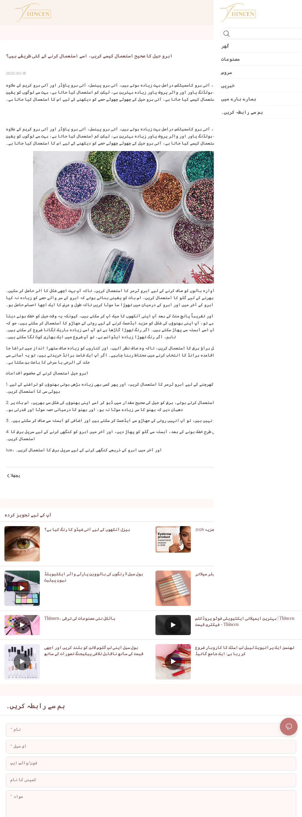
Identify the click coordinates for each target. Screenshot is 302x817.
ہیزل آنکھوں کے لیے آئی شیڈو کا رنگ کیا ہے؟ (87, 529)
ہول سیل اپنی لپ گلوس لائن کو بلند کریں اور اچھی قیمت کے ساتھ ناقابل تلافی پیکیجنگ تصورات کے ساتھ (93, 650)
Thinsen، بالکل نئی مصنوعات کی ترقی (79, 618)
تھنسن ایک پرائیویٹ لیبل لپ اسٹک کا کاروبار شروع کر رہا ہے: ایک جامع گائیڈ (244, 650)
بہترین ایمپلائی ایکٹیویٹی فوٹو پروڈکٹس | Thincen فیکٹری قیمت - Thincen (244, 621)
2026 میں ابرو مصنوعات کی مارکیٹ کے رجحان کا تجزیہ (246, 529)
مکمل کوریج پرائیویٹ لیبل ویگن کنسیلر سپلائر (240, 573)
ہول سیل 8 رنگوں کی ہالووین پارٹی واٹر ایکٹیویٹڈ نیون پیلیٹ (93, 577)
